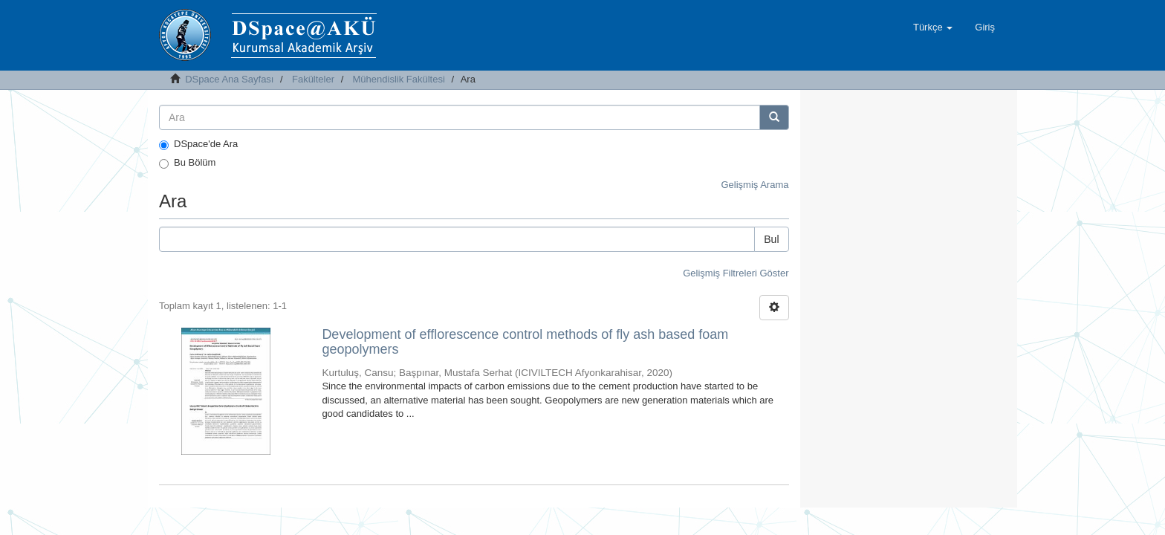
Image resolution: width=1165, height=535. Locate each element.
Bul (771, 239)
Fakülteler (313, 79)
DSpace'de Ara (198, 144)
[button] (933, 27)
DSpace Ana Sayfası (229, 79)
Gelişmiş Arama (754, 184)
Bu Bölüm (187, 163)
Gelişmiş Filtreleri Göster (735, 273)
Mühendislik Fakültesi (399, 79)
